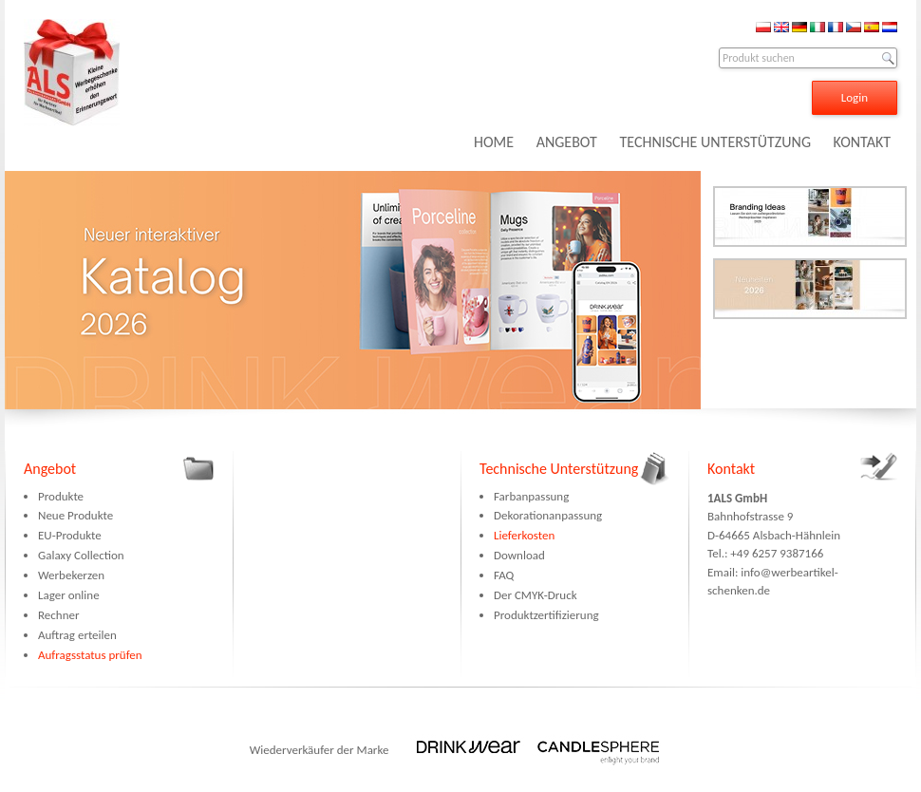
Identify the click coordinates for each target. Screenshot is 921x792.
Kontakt (731, 469)
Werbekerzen (71, 575)
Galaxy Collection (81, 555)
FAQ (504, 575)
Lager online (69, 595)
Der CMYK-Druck (535, 595)
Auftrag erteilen (77, 635)
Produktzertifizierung (546, 615)
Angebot (50, 469)
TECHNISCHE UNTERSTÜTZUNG (715, 142)
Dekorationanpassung (548, 515)
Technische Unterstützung (558, 469)
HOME (494, 142)
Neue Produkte (75, 515)
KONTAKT (862, 142)
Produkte (61, 496)
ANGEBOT (566, 142)
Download (519, 555)
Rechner (58, 615)
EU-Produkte (70, 535)
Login (854, 97)
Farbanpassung (531, 496)
